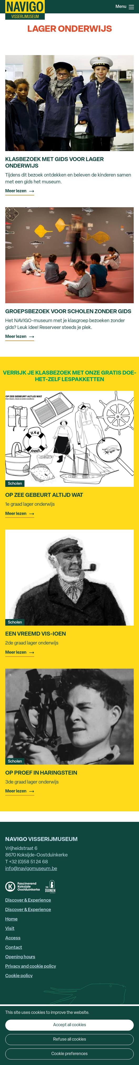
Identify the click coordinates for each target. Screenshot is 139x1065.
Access (13, 938)
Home (11, 919)
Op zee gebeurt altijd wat (44, 495)
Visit (9, 928)
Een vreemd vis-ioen (35, 634)
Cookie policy (19, 976)
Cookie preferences (69, 1054)
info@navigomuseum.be (31, 868)
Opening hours (20, 957)
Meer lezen (15, 191)
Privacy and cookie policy (30, 966)
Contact (13, 947)
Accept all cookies (69, 1025)
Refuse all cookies (69, 1039)
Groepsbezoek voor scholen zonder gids (68, 312)
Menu (131, 7)
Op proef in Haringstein (41, 773)
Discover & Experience (28, 900)
